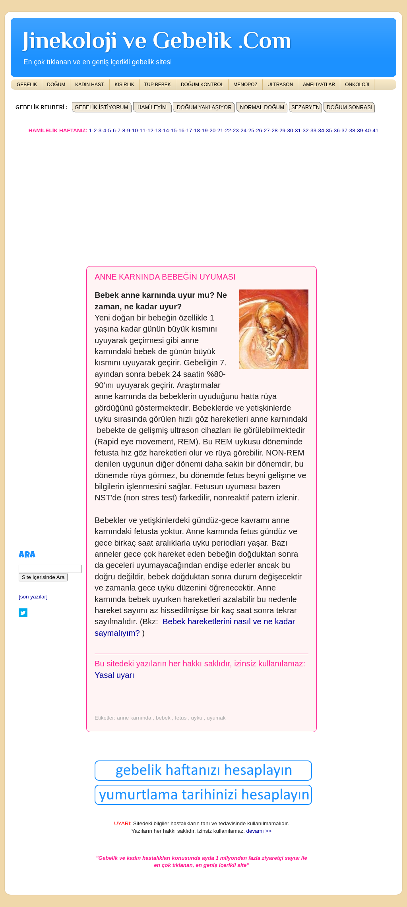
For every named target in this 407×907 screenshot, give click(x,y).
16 (181, 130)
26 (259, 130)
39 (360, 130)
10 (135, 130)
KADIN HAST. (90, 84)
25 (251, 130)
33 (313, 130)
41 (375, 130)
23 (236, 130)
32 (306, 130)
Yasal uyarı (114, 675)
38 (352, 130)
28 (274, 130)
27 (267, 130)
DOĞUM (56, 84)
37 (344, 130)
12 (150, 130)
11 (142, 130)
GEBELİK (27, 84)
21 (220, 130)
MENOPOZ (245, 84)
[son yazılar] (33, 597)
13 (158, 130)
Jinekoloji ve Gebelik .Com (157, 40)
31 (298, 130)
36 (337, 130)
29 (282, 130)
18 (197, 130)
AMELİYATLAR (319, 84)
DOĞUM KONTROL (202, 84)
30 (290, 130)
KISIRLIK (124, 84)
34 (321, 130)
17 (189, 130)
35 (329, 130)
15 (173, 130)
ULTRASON (280, 84)
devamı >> (258, 831)
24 (243, 130)
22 (228, 130)
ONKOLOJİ (357, 84)
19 (205, 130)
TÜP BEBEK (157, 84)
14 (166, 130)
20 (212, 130)
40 (368, 130)
